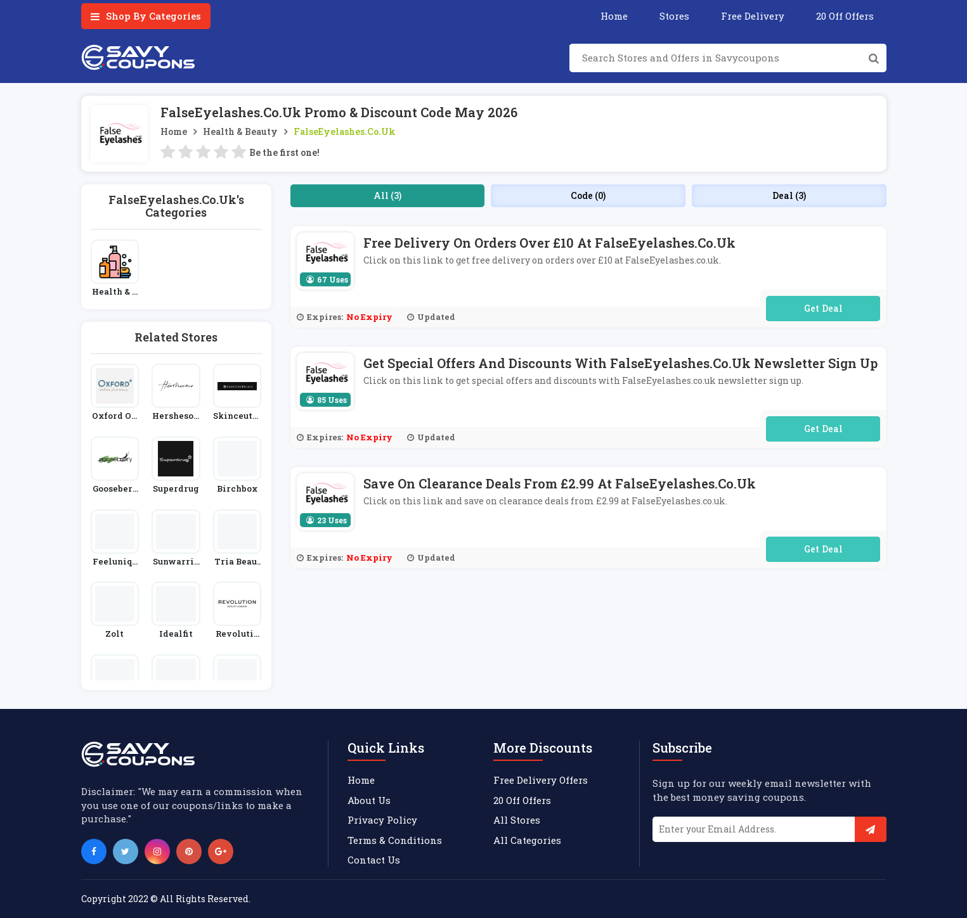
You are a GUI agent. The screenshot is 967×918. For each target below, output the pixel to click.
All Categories (527, 840)
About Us (369, 800)
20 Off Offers (845, 16)
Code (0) (588, 195)
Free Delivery (752, 16)
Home (614, 16)
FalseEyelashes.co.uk (345, 131)
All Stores (516, 819)
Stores (674, 16)
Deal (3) (789, 195)
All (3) (387, 195)
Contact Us (373, 859)
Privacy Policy (382, 819)
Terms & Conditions (394, 840)
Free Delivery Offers (540, 780)
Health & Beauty (240, 131)
